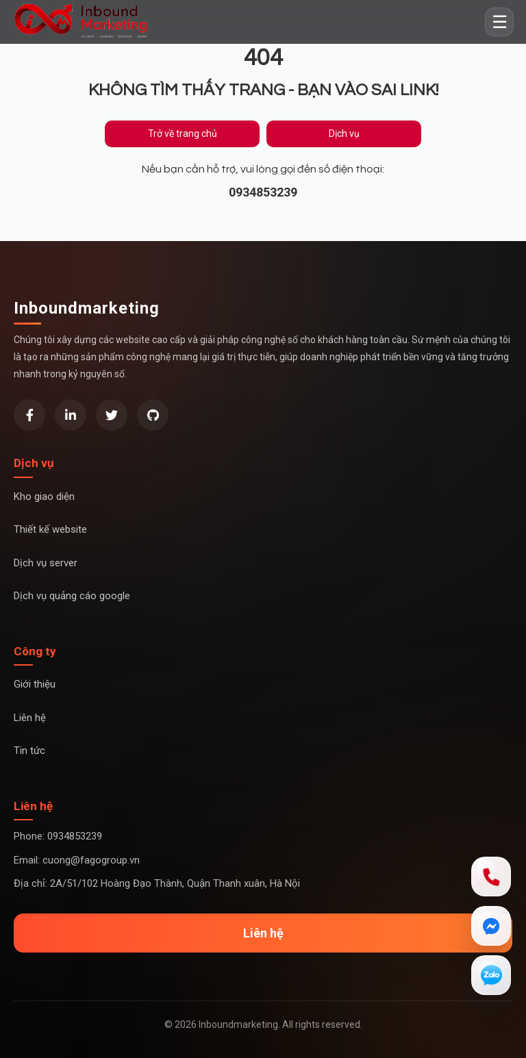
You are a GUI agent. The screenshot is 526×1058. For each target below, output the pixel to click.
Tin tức (29, 750)
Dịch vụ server (45, 563)
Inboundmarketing (87, 308)
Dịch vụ (344, 133)
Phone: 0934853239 (58, 836)
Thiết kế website (50, 529)
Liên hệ (30, 717)
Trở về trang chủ (182, 133)
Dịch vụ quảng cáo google (72, 596)
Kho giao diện (44, 496)
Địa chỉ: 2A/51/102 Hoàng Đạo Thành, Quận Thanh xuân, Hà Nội (157, 883)
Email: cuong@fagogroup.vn (77, 860)
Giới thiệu (34, 684)
